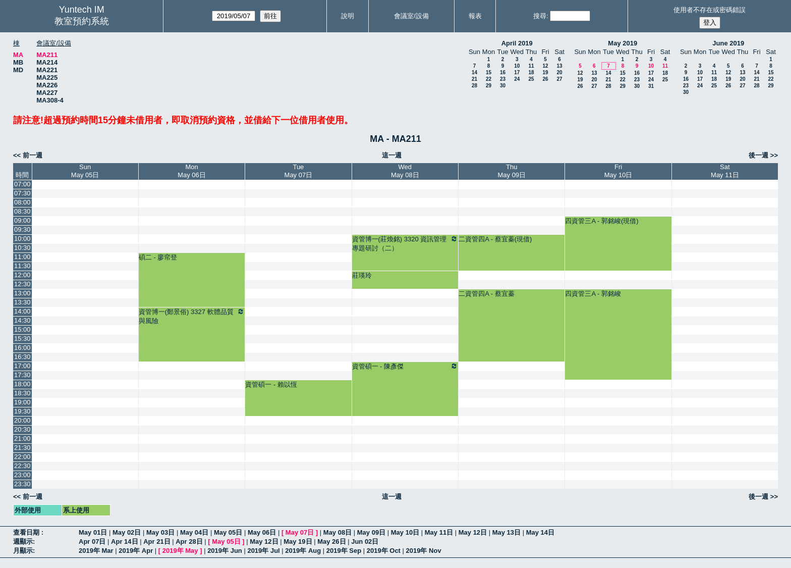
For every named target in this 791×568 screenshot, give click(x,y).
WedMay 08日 (405, 171)
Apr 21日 (156, 541)
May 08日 (337, 532)
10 (517, 66)
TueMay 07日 (299, 171)
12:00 (22, 275)
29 (488, 85)
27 (559, 79)
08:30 (22, 211)
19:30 (22, 411)
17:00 (22, 366)
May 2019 (622, 43)
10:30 (22, 247)
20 (559, 72)
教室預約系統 (81, 21)
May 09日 (371, 532)
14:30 (22, 320)
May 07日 (300, 532)
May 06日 (262, 532)
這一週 (392, 155)
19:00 (22, 402)
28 (474, 85)
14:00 (22, 311)
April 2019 (517, 43)
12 (545, 66)
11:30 (22, 266)
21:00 (22, 438)
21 (474, 79)
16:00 (22, 347)
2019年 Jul (263, 550)
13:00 (22, 293)
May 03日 (160, 532)
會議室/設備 (411, 16)
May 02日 (126, 532)
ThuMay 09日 (511, 171)
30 (502, 85)
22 (488, 79)
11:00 (22, 257)
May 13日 (506, 532)
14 (474, 72)
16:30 (22, 356)
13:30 (22, 302)
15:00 (22, 329)
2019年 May (180, 550)
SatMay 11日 (725, 171)
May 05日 (228, 532)
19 (545, 72)
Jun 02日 (364, 541)
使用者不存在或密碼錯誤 (709, 10)
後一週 (758, 155)
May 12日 (473, 532)
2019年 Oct (384, 550)
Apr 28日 (189, 541)
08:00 (22, 202)
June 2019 (728, 43)
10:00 (22, 238)
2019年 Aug (303, 550)
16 (502, 72)
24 (517, 79)
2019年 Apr (136, 550)
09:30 (22, 229)
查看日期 (27, 532)
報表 (475, 16)
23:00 (22, 475)
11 (531, 66)
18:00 (22, 384)
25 (531, 79)
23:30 (22, 484)
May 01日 (93, 532)
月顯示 (23, 550)
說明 (347, 16)
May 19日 (298, 541)
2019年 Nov (423, 550)
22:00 (22, 456)
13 (559, 66)
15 (488, 72)
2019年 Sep (343, 550)
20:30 (22, 429)
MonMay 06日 (192, 171)
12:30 (22, 284)
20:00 (22, 420)
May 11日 (439, 532)
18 (531, 72)
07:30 (22, 193)
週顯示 (23, 541)
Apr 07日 (92, 541)
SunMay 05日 (85, 171)
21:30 (22, 447)
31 (651, 86)
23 (502, 79)
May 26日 (331, 541)
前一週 (32, 155)
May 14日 (540, 532)
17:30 (22, 375)
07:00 (22, 184)
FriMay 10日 (618, 171)
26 (545, 79)
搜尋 (539, 16)
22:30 (22, 466)
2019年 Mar (96, 550)
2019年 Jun (224, 550)
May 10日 (405, 532)
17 (517, 72)
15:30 (22, 338)
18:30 (22, 393)
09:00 (22, 220)
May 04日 (194, 532)
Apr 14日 (124, 541)
